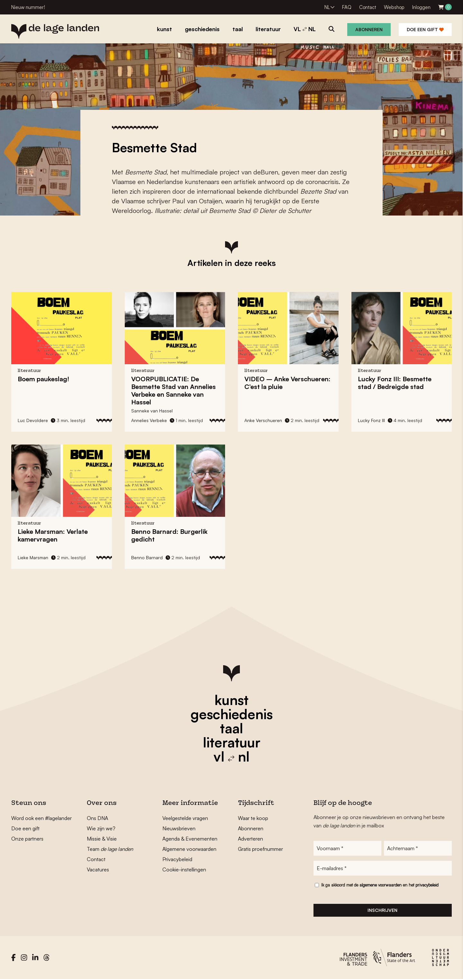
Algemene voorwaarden (189, 849)
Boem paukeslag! (43, 379)
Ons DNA (97, 818)
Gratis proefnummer (260, 849)
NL (327, 7)
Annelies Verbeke (149, 420)
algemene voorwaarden (380, 884)
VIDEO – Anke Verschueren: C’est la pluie (287, 383)
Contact (367, 7)
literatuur (231, 742)
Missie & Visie (102, 838)
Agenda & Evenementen (189, 838)
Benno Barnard (147, 557)
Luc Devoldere (33, 420)
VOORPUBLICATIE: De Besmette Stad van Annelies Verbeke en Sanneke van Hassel (173, 390)
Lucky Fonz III (371, 420)
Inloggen (421, 7)
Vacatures (98, 869)
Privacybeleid (177, 859)
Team (110, 849)
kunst (231, 700)
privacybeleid (427, 884)
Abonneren (369, 29)
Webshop (394, 7)
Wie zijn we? (101, 828)
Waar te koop (253, 818)
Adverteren (250, 838)
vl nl (231, 756)
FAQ (346, 7)
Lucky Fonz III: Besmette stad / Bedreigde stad (394, 383)
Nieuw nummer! (28, 7)
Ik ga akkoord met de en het (380, 885)
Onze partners (27, 838)
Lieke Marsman (33, 557)
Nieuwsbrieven (178, 828)
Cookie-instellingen (184, 869)
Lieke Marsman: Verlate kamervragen (53, 535)
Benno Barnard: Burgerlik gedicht (169, 535)
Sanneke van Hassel (152, 410)
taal (231, 728)
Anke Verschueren (263, 420)
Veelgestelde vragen (185, 818)
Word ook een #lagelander (41, 818)
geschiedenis (232, 714)
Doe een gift (425, 29)
